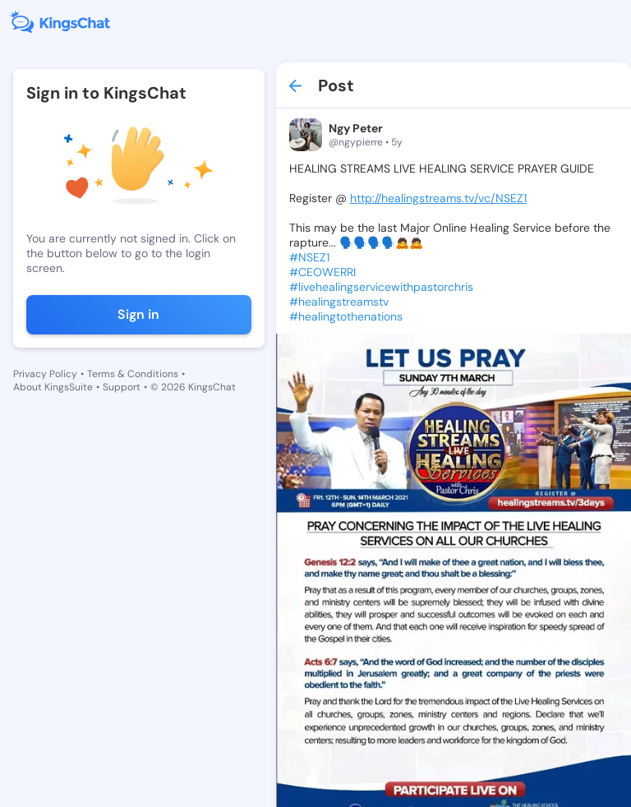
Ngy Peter (356, 128)
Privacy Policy (45, 373)
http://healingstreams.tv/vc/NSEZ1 (438, 198)
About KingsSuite (53, 387)
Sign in (138, 314)
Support (121, 387)
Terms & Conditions (132, 373)
